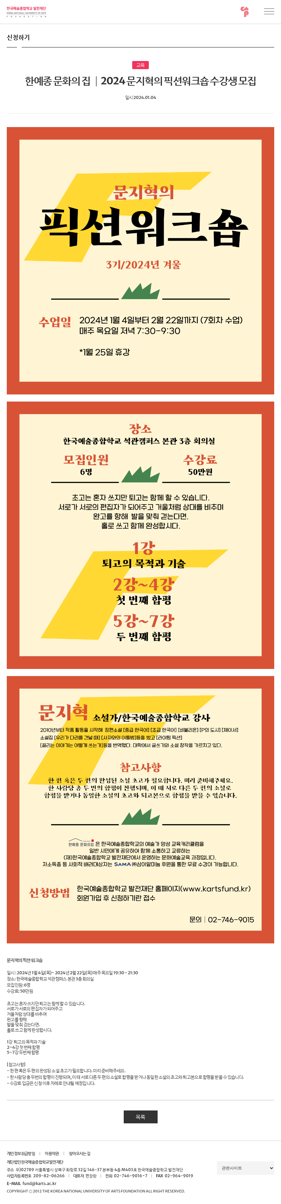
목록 (140, 1117)
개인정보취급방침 (21, 1153)
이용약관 (52, 1153)
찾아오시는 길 (80, 1153)
